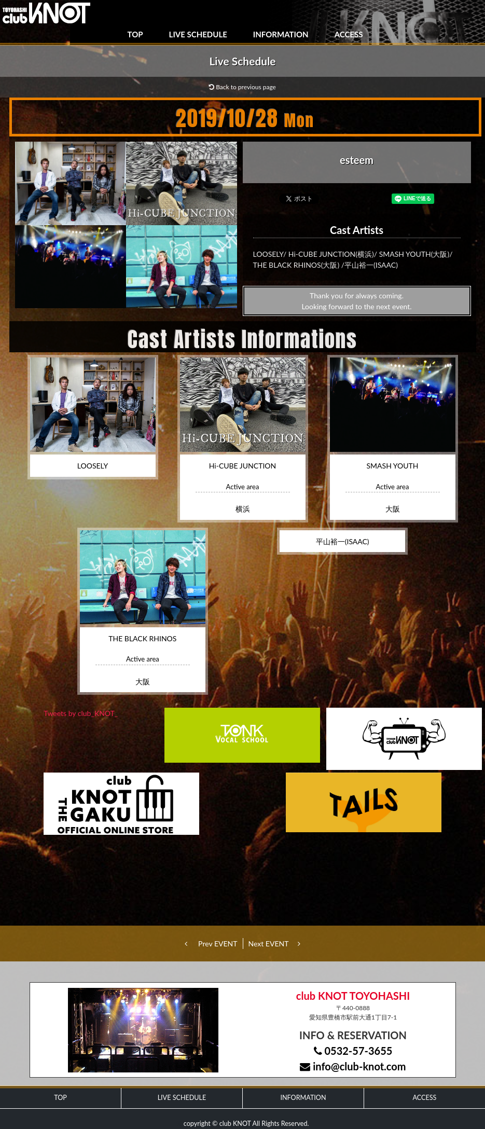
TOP (135, 34)
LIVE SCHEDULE (198, 34)
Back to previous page (242, 87)
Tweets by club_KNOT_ (81, 713)
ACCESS (349, 34)
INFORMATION (281, 34)
